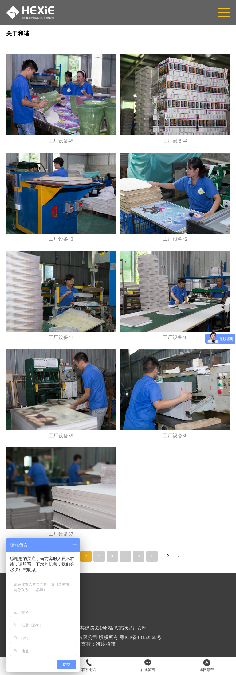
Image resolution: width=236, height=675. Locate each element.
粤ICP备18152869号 (141, 637)
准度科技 (106, 643)
